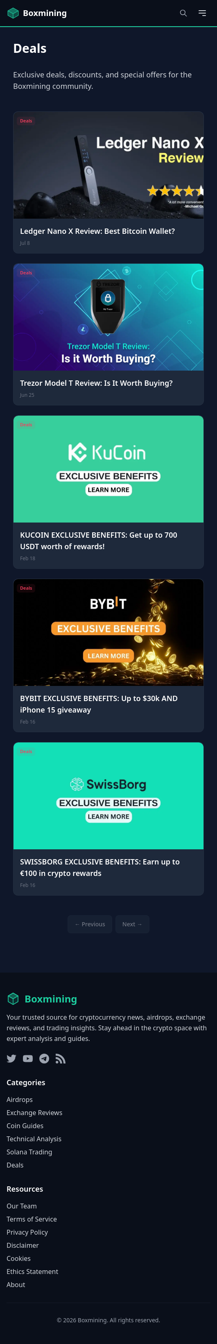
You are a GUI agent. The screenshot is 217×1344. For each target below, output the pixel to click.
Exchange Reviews (34, 1112)
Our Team (22, 1206)
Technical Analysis (34, 1138)
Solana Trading (29, 1151)
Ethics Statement (32, 1271)
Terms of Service (32, 1219)
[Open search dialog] (183, 13)
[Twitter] (11, 1058)
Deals (15, 1165)
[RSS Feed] (61, 1058)
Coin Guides (25, 1125)
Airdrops (20, 1099)
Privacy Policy (27, 1232)
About (16, 1284)
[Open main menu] (202, 13)
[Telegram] (44, 1058)
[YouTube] (28, 1058)
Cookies (19, 1258)
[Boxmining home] (37, 13)
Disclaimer (23, 1245)
